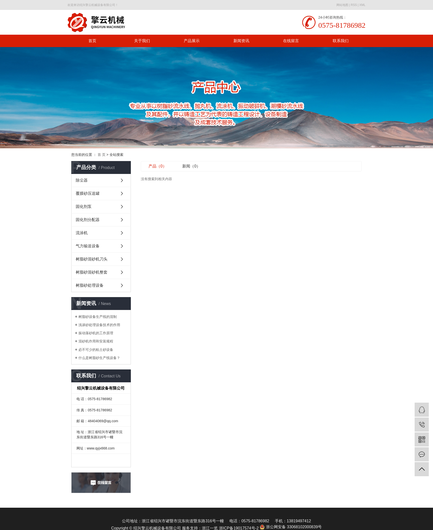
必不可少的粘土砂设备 (95, 350)
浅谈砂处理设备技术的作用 (99, 325)
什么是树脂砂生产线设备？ (99, 358)
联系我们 (341, 41)
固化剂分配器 (88, 220)
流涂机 (82, 233)
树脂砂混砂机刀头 (92, 259)
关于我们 (142, 41)
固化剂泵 (84, 206)
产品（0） (157, 166)
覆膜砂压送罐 (88, 193)
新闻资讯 (241, 41)
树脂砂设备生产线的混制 (97, 317)
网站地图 (342, 5)
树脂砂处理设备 (90, 285)
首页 (92, 41)
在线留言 (291, 41)
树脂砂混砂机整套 (92, 272)
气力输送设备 (88, 246)
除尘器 (82, 180)
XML (362, 5)
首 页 (102, 155)
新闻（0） (191, 166)
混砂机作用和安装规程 (95, 341)
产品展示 (192, 41)
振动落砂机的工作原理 (95, 333)
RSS (354, 5)
